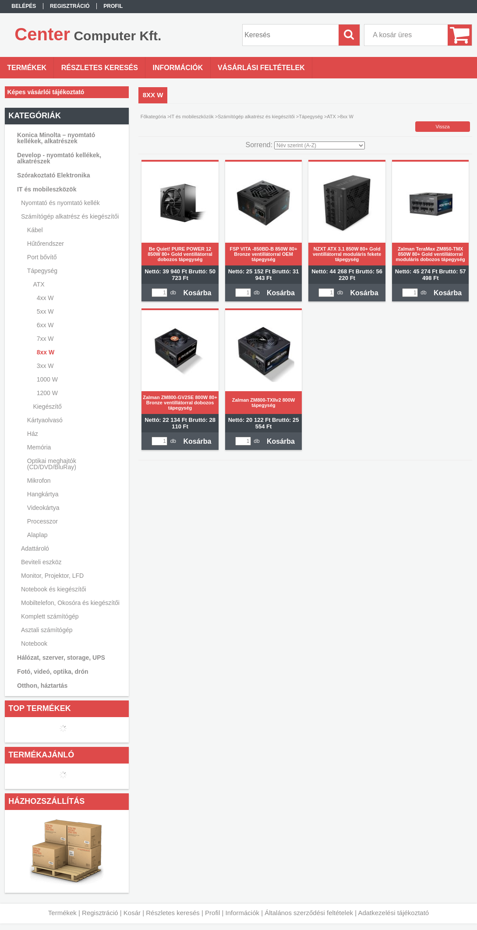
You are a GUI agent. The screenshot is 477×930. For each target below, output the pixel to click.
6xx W (45, 325)
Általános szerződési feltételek (309, 912)
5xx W (45, 311)
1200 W (47, 392)
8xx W (45, 352)
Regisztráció (100, 912)
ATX (331, 116)
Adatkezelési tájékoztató (393, 912)
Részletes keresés (173, 912)
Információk (242, 912)
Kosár (132, 912)
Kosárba (197, 293)
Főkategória (153, 116)
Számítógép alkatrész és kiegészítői (256, 116)
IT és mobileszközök (191, 116)
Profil (212, 912)
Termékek (62, 912)
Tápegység (310, 116)
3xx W (45, 365)
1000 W (47, 379)
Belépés (23, 6)
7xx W (45, 338)
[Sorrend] (319, 145)
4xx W (45, 297)
